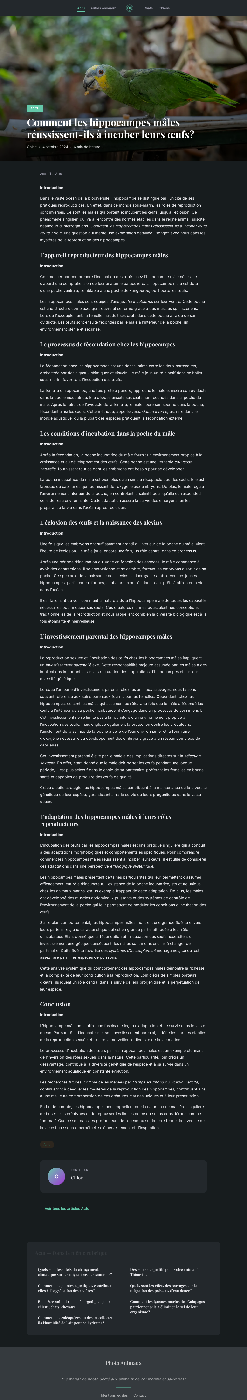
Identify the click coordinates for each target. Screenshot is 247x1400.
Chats (148, 8)
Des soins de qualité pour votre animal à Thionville (164, 1272)
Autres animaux (103, 8)
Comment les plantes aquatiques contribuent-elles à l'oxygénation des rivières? (76, 1288)
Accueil (45, 174)
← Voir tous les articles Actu (64, 1208)
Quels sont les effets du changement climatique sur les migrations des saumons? (75, 1272)
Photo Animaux (124, 1362)
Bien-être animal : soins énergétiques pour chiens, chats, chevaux (74, 1304)
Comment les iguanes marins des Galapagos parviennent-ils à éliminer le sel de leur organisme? (167, 1306)
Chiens (164, 8)
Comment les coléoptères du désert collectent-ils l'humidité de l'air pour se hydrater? (77, 1320)
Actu (81, 8)
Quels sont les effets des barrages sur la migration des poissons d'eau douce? (163, 1288)
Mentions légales (114, 1395)
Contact (139, 1395)
